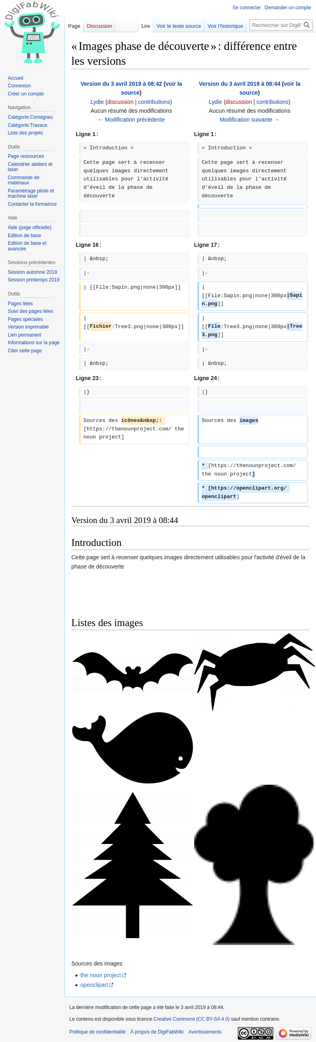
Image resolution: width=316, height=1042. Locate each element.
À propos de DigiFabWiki (156, 1032)
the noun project (100, 975)
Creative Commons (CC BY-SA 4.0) (192, 1019)
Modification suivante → (250, 119)
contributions (154, 102)
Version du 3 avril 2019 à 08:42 (121, 84)
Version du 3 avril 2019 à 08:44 (239, 84)
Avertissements (205, 1032)
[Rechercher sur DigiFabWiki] (281, 25)
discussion (120, 102)
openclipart (94, 985)
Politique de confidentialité (97, 1032)
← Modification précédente (131, 119)
